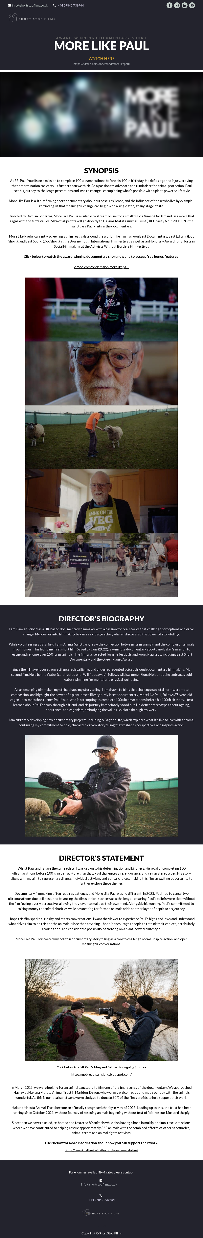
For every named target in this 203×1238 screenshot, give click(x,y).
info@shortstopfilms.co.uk (30, 5)
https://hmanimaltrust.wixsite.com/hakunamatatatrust (101, 1149)
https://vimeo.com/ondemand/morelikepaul (102, 62)
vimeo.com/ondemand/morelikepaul (101, 265)
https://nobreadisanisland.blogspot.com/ (101, 1073)
